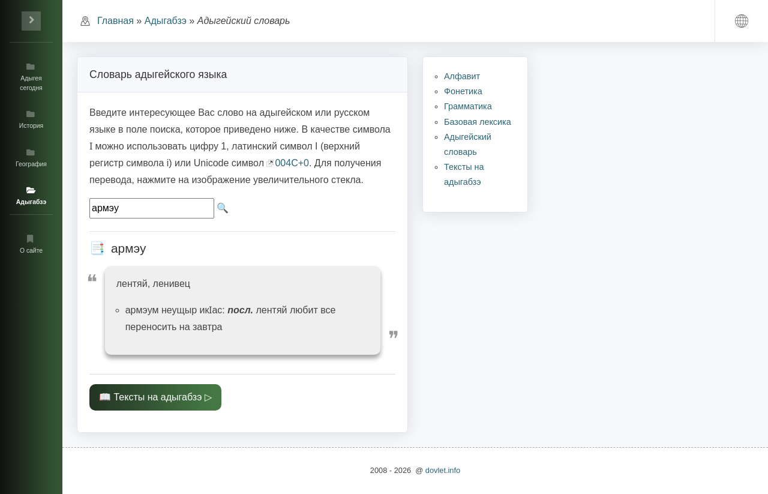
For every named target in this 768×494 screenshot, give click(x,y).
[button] (741, 21)
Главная (115, 21)
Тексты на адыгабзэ (157, 397)
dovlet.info (442, 470)
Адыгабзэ (166, 21)
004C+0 (292, 163)
